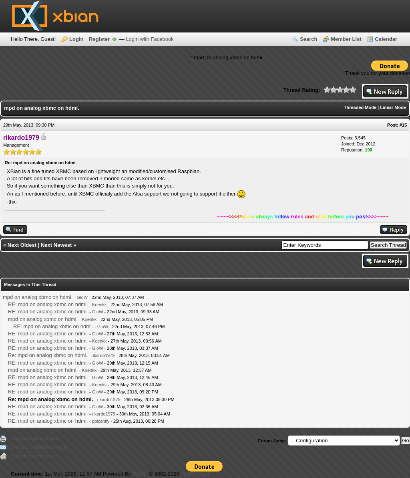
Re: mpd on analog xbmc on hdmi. (47, 355)
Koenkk (99, 304)
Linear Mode (393, 107)
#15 (403, 125)
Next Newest (56, 245)
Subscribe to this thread (33, 456)
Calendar (386, 39)
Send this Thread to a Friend (38, 447)
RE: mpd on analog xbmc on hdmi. (48, 304)
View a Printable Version (34, 438)
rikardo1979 (103, 355)
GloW (82, 297)
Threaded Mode (360, 107)
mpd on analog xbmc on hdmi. (37, 297)
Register (99, 39)
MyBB (139, 474)
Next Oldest (22, 245)
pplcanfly (100, 421)
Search (308, 39)
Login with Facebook (149, 39)
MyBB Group (195, 474)
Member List (346, 39)
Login (76, 39)
